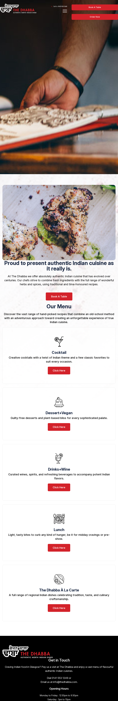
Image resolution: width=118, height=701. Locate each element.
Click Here (59, 370)
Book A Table (95, 7)
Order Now (95, 17)
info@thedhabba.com (65, 681)
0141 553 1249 (62, 6)
